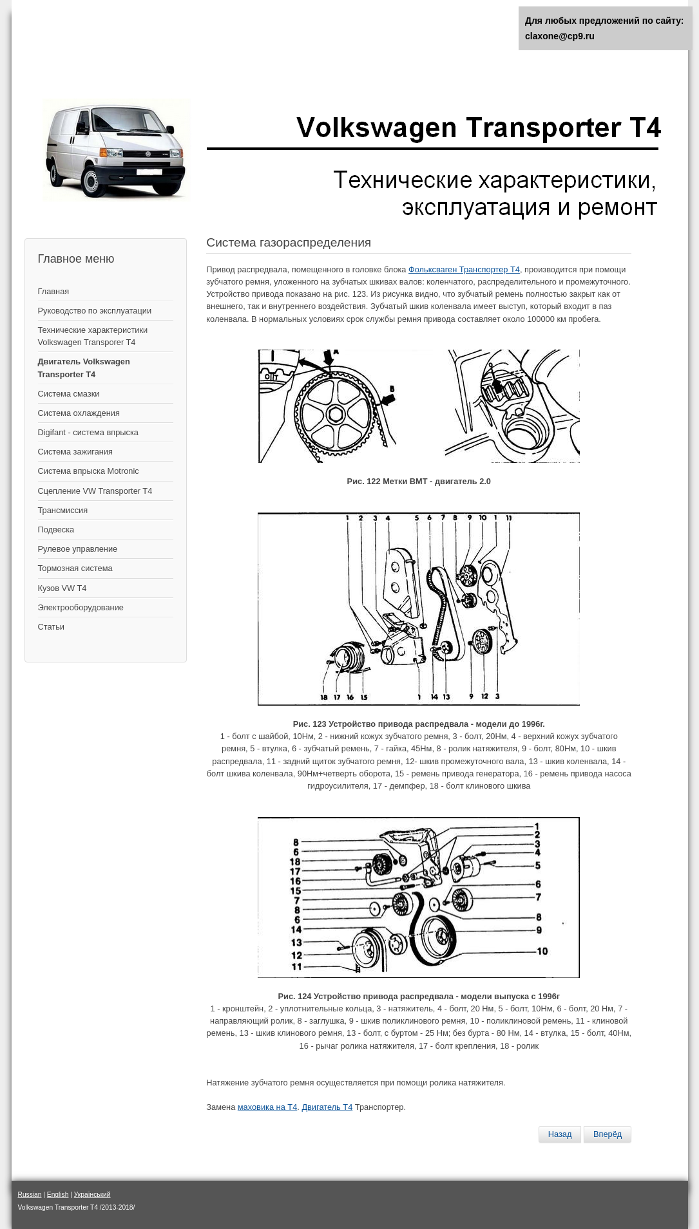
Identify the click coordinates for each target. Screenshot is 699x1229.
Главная (54, 291)
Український (92, 1194)
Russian (30, 1194)
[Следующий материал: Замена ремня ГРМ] (607, 1134)
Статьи (51, 627)
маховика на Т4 (267, 1107)
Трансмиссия (63, 510)
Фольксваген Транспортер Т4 (464, 269)
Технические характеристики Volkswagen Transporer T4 (93, 336)
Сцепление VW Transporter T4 (95, 491)
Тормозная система (75, 568)
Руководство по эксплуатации (95, 310)
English (58, 1194)
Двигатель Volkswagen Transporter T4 (84, 368)
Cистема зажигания (75, 451)
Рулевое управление (78, 549)
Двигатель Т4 (327, 1107)
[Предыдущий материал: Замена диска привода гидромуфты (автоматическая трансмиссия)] (560, 1134)
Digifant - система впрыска (88, 432)
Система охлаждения (79, 413)
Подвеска (56, 529)
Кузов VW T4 (62, 588)
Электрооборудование (81, 607)
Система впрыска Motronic (88, 471)
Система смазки (69, 394)
